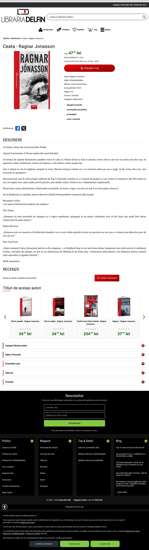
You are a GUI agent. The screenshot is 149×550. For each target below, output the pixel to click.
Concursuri (6, 497)
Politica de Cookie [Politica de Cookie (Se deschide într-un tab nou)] (28, 522)
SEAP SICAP (7, 509)
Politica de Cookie (9, 471)
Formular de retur (47, 471)
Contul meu (46, 47)
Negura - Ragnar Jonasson (123, 338)
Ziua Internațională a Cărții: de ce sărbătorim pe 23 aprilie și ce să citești (130, 481)
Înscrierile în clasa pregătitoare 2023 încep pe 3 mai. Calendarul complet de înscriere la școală (131, 500)
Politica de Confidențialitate (13, 477)
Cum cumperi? (8, 484)
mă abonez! (75, 440)
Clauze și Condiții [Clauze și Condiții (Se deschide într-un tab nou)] (33, 533)
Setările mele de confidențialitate (91, 471)
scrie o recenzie (73, 136)
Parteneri (44, 503)
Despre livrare (8, 490)
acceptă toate (105, 544)
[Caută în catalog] (144, 34)
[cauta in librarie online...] (94, 34)
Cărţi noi (43, 477)
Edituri (42, 490)
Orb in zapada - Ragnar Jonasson (25, 338)
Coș (92, 46)
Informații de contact (49, 464)
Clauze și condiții (9, 464)
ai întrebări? (72, 131)
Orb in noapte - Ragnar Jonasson (58, 338)
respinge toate (74, 544)
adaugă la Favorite (74, 122)
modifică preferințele (44, 544)
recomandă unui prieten (77, 127)
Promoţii (43, 484)
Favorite (78, 47)
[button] (105, 46)
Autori (42, 497)
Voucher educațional (10, 503)
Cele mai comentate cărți (88, 464)
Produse (62, 47)
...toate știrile (121, 509)
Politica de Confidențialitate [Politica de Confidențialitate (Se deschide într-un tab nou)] (13, 533)
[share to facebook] (17, 145)
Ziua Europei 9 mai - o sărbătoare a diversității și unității (130, 472)
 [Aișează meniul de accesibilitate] (4, 507)
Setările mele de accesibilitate (90, 477)
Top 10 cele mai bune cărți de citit (130, 464)
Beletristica (78, 116)
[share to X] (23, 145)
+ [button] (143, 362)
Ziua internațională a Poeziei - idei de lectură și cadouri (131, 491)
